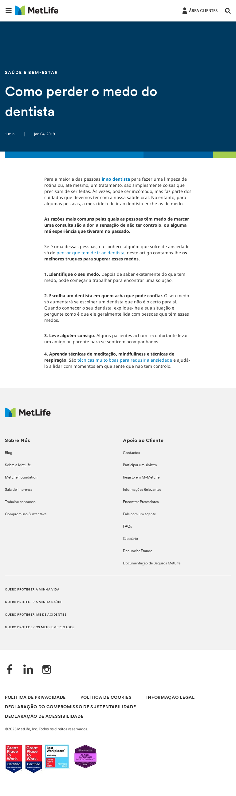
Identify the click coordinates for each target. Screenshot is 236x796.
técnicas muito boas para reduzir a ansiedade (124, 360)
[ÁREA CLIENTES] (199, 10)
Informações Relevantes (142, 490)
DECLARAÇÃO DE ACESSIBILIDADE (44, 716)
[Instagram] (47, 670)
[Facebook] (10, 670)
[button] (8, 10)
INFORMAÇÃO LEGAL (170, 697)
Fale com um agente (139, 514)
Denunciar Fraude (137, 551)
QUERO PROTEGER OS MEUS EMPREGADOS (40, 627)
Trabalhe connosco (20, 502)
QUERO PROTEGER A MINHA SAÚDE (33, 602)
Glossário (130, 539)
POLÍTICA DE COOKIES (106, 697)
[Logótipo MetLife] (28, 415)
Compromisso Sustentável (26, 514)
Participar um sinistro (140, 465)
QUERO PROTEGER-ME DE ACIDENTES (35, 615)
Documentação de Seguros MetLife (151, 563)
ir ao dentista (116, 179)
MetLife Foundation (21, 477)
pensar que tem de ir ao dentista (90, 253)
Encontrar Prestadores (141, 502)
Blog (8, 453)
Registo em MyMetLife (141, 477)
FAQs (127, 527)
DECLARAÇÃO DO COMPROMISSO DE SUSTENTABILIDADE (70, 707)
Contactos (131, 453)
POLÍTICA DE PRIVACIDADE (35, 697)
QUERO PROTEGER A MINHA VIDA (32, 589)
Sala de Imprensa (18, 490)
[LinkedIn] (28, 670)
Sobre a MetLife (18, 465)
